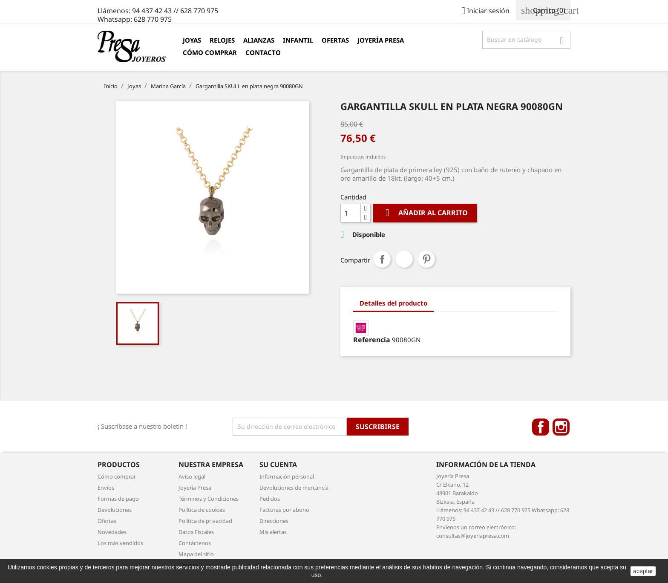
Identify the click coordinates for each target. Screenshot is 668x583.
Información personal (286, 476)
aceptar (643, 571)
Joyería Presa (380, 40)
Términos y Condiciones (209, 498)
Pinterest (426, 259)
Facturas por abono (284, 510)
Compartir (382, 259)
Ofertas (335, 40)
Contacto (263, 52)
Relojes (222, 40)
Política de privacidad (205, 521)
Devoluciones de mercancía (293, 487)
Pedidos (269, 498)
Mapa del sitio (196, 554)
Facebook (540, 427)
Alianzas (258, 40)
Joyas (192, 40)
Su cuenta (278, 464)
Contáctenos (195, 543)
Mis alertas (273, 532)
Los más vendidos (120, 543)
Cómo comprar (210, 52)
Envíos (106, 487)
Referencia (371, 339)
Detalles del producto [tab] (393, 303)
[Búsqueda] (526, 40)
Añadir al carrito (425, 213)
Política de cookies (202, 510)
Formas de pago (118, 498)
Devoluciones (115, 510)
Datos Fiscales (196, 532)
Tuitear (404, 259)
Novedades (112, 532)
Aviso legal (192, 476)
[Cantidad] (350, 213)
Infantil (298, 40)
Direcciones (273, 521)
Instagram (561, 427)
